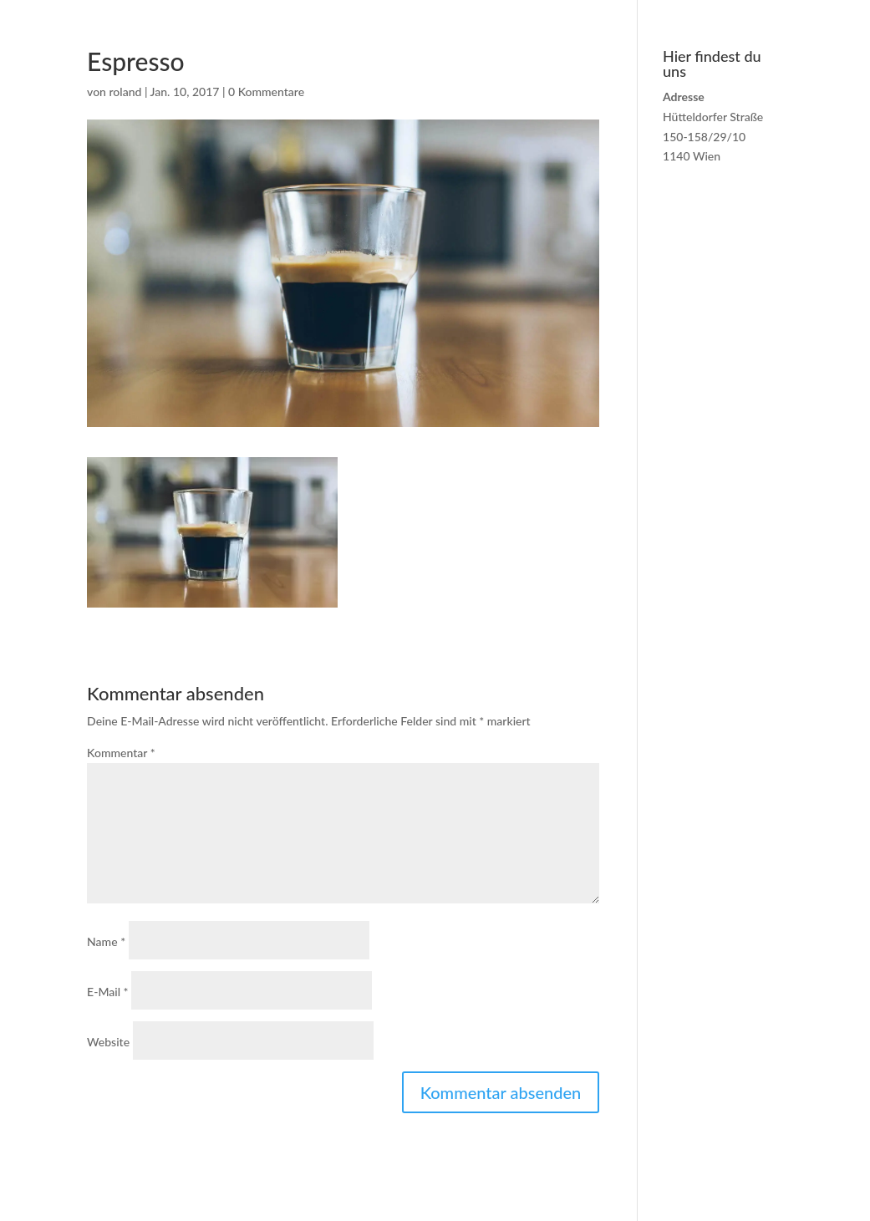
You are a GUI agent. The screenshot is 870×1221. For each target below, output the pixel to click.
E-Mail (107, 991)
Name (106, 941)
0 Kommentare (266, 91)
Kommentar (121, 752)
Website (108, 1042)
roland (125, 91)
